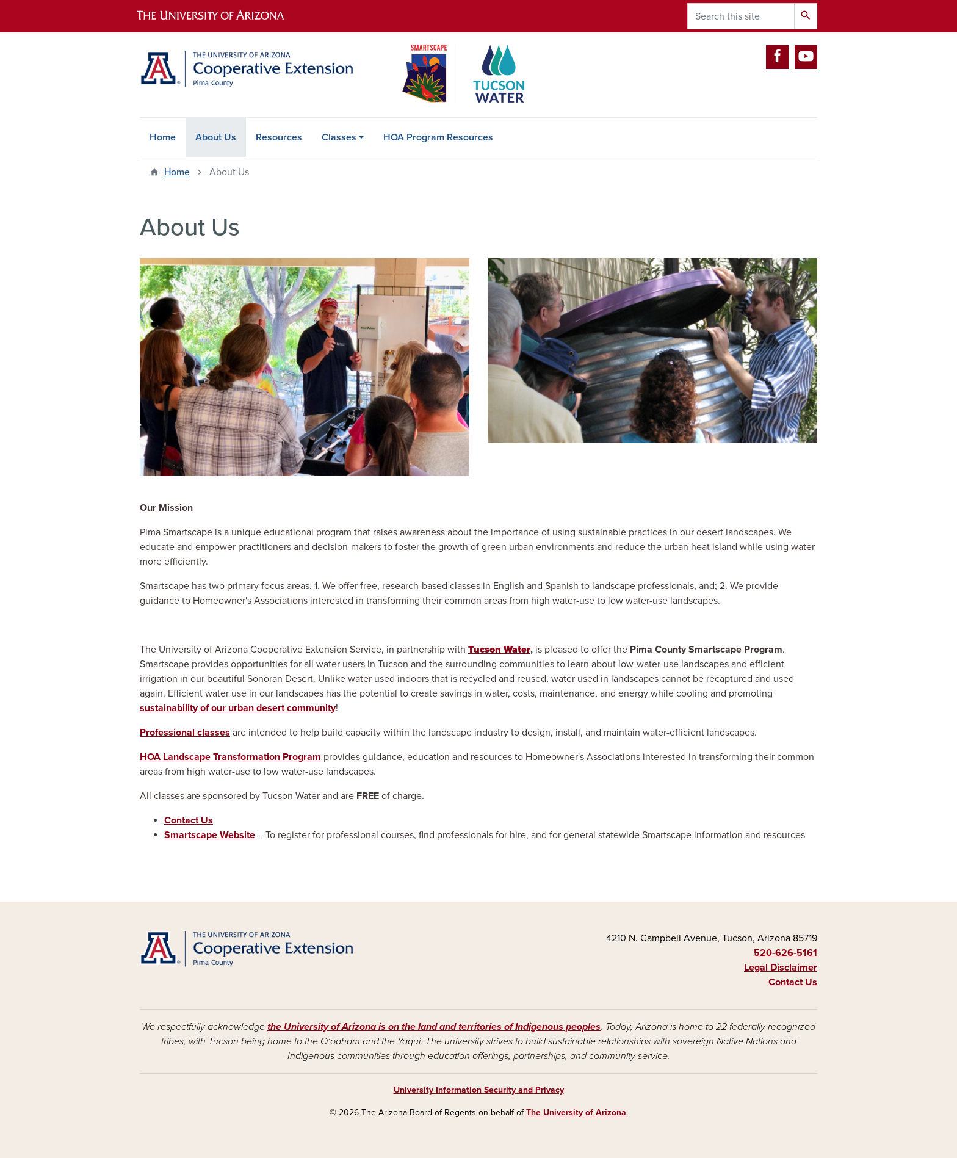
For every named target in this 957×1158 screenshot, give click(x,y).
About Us (215, 137)
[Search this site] (741, 16)
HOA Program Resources (438, 137)
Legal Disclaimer (780, 967)
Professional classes (185, 732)
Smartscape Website (209, 835)
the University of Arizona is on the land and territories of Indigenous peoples (434, 1027)
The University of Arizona (576, 1112)
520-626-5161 (785, 953)
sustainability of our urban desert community (238, 708)
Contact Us (188, 820)
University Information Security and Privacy (479, 1090)
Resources (279, 137)
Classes (339, 137)
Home (163, 137)
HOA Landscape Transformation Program (230, 757)
